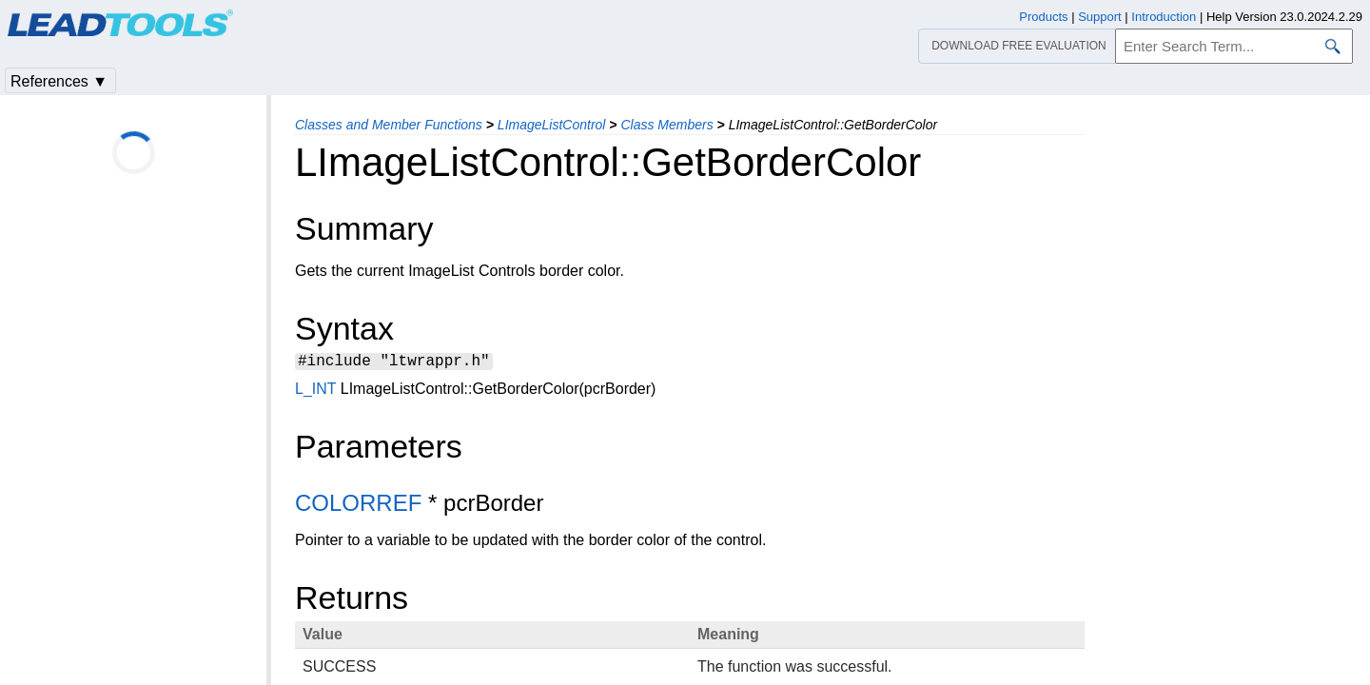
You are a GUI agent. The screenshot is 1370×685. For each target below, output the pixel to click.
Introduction (1163, 17)
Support (1100, 17)
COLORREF (358, 506)
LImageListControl (552, 124)
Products (1043, 17)
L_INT (315, 391)
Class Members (666, 124)
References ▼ (59, 81)
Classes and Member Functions (388, 124)
